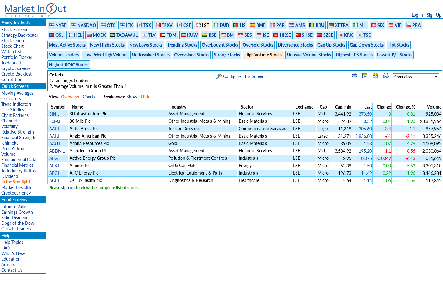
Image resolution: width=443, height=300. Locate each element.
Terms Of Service (211, 292)
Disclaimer (151, 292)
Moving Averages (17, 93)
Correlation (11, 79)
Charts (89, 96)
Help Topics (12, 242)
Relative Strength (17, 131)
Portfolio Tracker (16, 57)
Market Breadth (16, 187)
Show (131, 96)
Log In (417, 15)
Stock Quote (13, 40)
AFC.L (54, 173)
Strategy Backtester (19, 35)
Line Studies (12, 109)
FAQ (5, 247)
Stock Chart (12, 46)
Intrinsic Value (14, 206)
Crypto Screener (16, 68)
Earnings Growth (17, 212)
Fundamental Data (18, 159)
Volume (8, 154)
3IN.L (54, 114)
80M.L (55, 121)
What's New (13, 253)
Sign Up (434, 15)
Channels (9, 120)
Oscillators (11, 98)
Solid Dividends (15, 217)
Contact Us (11, 270)
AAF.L (54, 128)
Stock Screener (15, 29)
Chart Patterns (15, 115)
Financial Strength (18, 137)
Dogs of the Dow (17, 223)
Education (11, 258)
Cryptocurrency (16, 192)
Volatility (9, 126)
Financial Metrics (17, 165)
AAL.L (54, 136)
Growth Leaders (16, 228)
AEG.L (55, 158)
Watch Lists (12, 51)
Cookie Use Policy (247, 292)
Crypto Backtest (16, 73)
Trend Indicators (16, 104)
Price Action (12, 148)
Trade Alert (11, 62)
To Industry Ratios (18, 170)
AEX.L (54, 165)
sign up (68, 187)
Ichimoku (10, 143)
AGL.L (54, 180)
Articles (8, 264)
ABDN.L (57, 151)
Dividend (9, 176)
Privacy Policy (178, 292)
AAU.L (55, 143)
